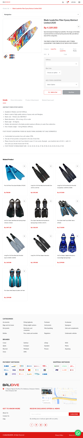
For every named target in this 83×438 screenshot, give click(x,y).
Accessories (6, 322)
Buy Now (71, 92)
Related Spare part (48, 100)
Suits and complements (71, 328)
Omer (4, 352)
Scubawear (68, 322)
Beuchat (5, 349)
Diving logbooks (28, 322)
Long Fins (53, 49)
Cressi (4, 343)
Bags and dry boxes (8, 325)
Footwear (47, 322)
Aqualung (67, 349)
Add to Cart (54, 92)
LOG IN (73, 2)
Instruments (47, 325)
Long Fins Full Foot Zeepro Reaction (40, 255)
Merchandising (48, 328)
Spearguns (68, 325)
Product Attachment (32, 100)
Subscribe (74, 414)
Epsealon (46, 346)
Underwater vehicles (71, 333)
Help (4, 419)
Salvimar (26, 343)
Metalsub (26, 349)
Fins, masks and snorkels (31, 333)
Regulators (47, 333)
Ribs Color (49, 68)
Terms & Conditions (74, 435)
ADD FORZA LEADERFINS (53, 80)
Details (5, 100)
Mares (67, 346)
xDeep (46, 343)
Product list (6, 8)
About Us (5, 413)
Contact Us (6, 416)
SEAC (66, 343)
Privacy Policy (59, 435)
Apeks (4, 346)
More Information (16, 100)
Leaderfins (63, 51)
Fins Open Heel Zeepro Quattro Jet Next (14, 290)
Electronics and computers (28, 329)
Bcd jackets (6, 328)
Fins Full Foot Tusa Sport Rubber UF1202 (14, 185)
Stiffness (48, 59)
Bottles (5, 333)
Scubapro (26, 346)
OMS (25, 352)
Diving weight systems (30, 325)
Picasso (46, 349)
